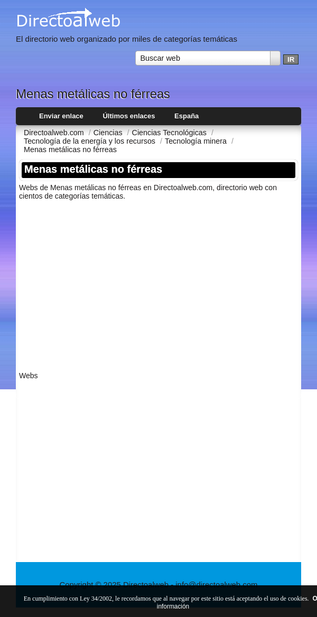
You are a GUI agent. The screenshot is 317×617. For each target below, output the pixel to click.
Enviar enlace (61, 116)
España (186, 116)
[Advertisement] (158, 283)
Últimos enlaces (128, 116)
